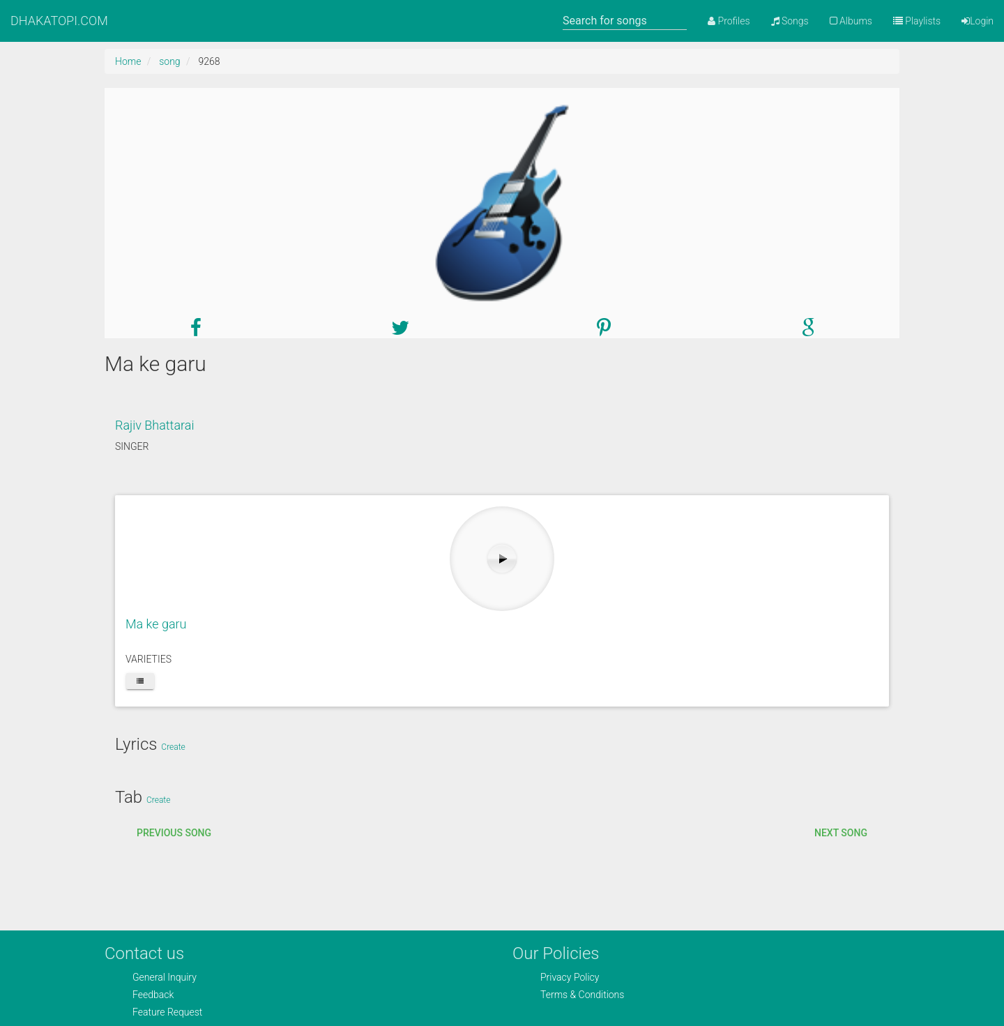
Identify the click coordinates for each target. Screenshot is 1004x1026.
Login (977, 21)
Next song (840, 832)
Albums (851, 21)
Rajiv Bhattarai (154, 425)
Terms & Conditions (582, 994)
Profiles (729, 21)
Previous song (174, 832)
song (169, 61)
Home (128, 61)
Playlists (917, 21)
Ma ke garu (156, 624)
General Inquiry (164, 977)
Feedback (153, 994)
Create (173, 747)
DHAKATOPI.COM (59, 20)
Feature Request (167, 1012)
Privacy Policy (569, 977)
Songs (790, 21)
